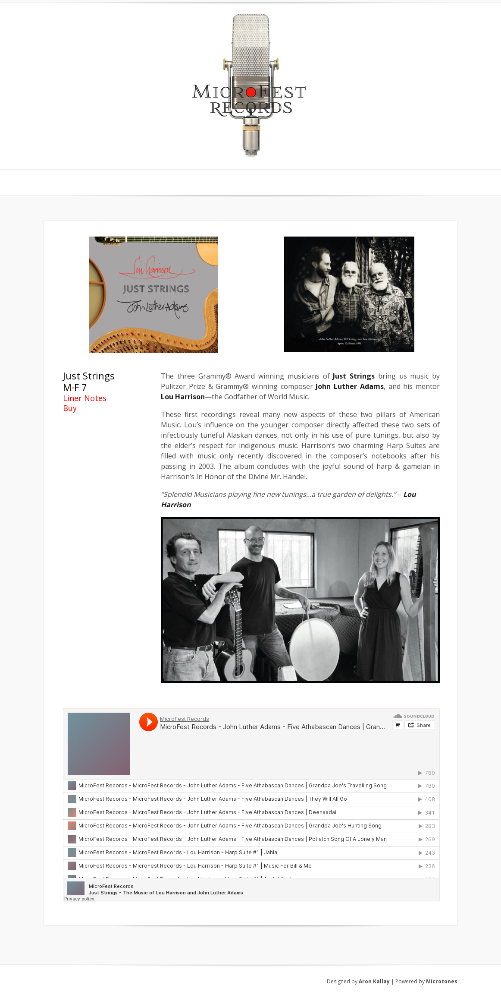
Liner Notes (84, 398)
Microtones (441, 981)
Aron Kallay (374, 981)
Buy (70, 408)
